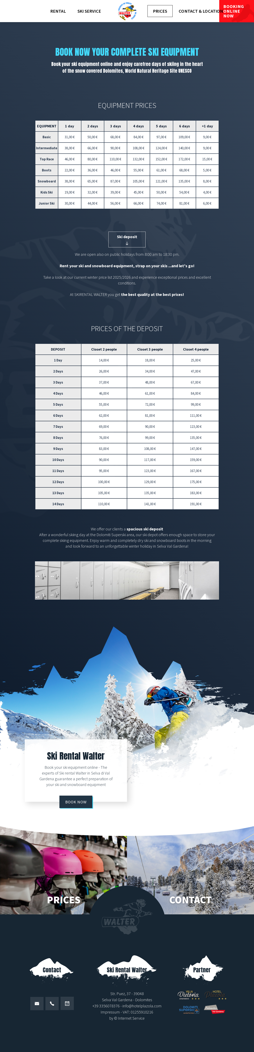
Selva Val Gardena (117, 999)
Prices (160, 11)
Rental (58, 11)
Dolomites (143, 999)
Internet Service (131, 1018)
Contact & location (201, 11)
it (14, 6)
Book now (76, 801)
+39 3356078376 (106, 1005)
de (6, 6)
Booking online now (233, 11)
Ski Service (89, 11)
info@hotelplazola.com (142, 1005)
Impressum (110, 1012)
